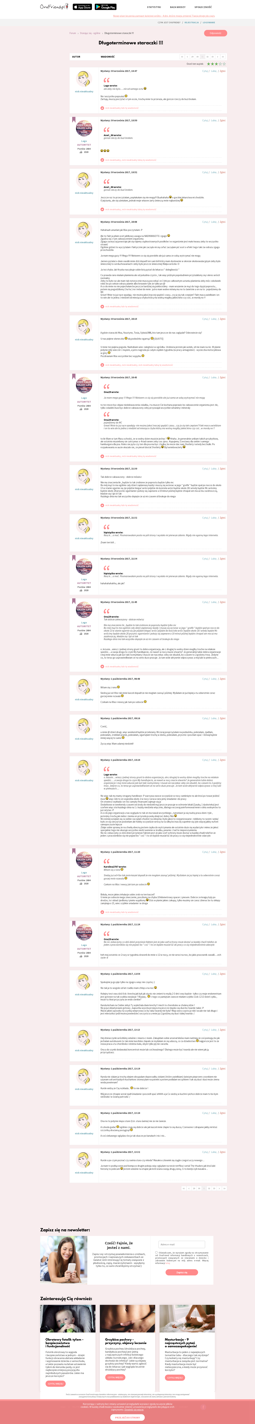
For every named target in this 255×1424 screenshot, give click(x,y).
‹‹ (182, 56)
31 (202, 56)
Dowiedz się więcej (133, 1409)
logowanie (209, 22)
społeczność (203, 7)
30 (197, 56)
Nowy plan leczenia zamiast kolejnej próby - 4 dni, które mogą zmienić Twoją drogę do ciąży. (164, 15)
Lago (84, 141)
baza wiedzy (177, 7)
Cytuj (205, 71)
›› (223, 56)
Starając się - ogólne (90, 33)
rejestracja (192, 22)
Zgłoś (222, 71)
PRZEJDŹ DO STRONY (127, 1417)
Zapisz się (181, 1272)
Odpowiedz (215, 33)
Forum (72, 33)
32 (207, 56)
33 (213, 56)
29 (192, 56)
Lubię (213, 71)
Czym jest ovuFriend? (169, 22)
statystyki (154, 7)
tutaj (167, 1263)
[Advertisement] (52, 73)
